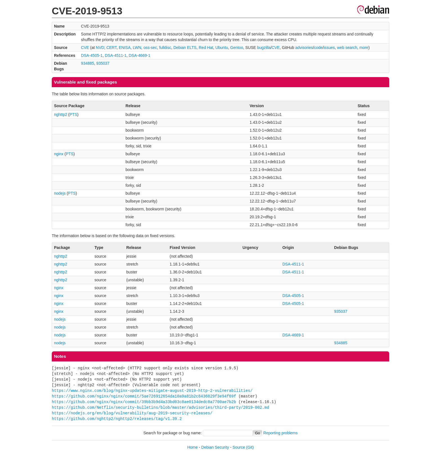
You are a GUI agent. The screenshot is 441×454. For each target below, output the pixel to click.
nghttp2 (60, 114)
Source (239, 447)
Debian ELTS (184, 47)
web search (347, 47)
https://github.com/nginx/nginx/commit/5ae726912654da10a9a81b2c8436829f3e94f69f (144, 396)
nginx (58, 154)
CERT (111, 47)
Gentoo (236, 47)
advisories (304, 47)
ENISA (124, 47)
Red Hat (206, 47)
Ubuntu (221, 47)
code (318, 47)
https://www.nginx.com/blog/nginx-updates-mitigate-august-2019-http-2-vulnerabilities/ (152, 390)
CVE (85, 47)
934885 (87, 63)
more (363, 47)
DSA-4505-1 (92, 55)
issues (329, 47)
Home (192, 447)
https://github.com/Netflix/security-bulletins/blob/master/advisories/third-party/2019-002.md (160, 407)
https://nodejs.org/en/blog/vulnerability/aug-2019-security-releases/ (132, 413)
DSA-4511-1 (116, 55)
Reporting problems (280, 433)
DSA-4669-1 (139, 55)
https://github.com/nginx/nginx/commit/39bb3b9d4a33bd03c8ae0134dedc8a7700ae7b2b (144, 401)
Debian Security (215, 447)
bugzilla (263, 47)
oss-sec (150, 47)
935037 (102, 63)
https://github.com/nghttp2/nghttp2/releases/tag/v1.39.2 (117, 418)
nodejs (60, 193)
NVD (100, 47)
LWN (137, 47)
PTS (73, 114)
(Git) (250, 447)
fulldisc (165, 47)
